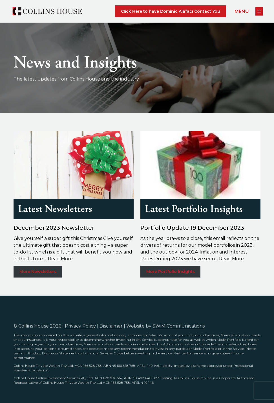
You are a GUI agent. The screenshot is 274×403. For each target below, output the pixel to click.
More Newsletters (37, 271)
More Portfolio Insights (170, 271)
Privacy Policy (80, 326)
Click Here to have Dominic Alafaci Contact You (170, 11)
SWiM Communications (179, 326)
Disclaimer (111, 326)
